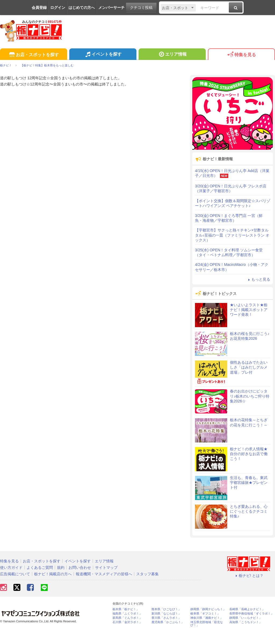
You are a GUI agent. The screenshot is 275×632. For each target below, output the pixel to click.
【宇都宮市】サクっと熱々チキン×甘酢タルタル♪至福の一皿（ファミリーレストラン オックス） (232, 235)
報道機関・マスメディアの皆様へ (104, 574)
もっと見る (258, 279)
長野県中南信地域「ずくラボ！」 (251, 613)
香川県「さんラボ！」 (166, 617)
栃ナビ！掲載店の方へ (53, 574)
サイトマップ (106, 567)
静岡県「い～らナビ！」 (245, 617)
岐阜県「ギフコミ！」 (205, 613)
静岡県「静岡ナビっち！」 (208, 609)
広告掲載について (15, 574)
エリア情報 (172, 55)
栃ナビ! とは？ (248, 575)
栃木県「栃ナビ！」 (126, 609)
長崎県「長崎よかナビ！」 (247, 609)
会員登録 (39, 7)
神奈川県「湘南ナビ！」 (206, 617)
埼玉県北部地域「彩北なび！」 (206, 624)
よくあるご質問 (40, 567)
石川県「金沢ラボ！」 (127, 622)
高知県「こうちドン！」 (245, 622)
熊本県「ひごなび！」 (166, 609)
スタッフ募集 (147, 574)
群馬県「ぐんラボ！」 (127, 617)
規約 (60, 567)
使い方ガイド (11, 567)
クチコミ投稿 (141, 7)
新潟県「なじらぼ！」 (166, 613)
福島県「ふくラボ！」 (127, 613)
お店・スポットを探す (33, 55)
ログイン (57, 7)
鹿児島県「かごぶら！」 (167, 622)
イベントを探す (102, 55)
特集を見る (241, 55)
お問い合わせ (79, 567)
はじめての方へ (81, 7)
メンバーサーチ (111, 7)
